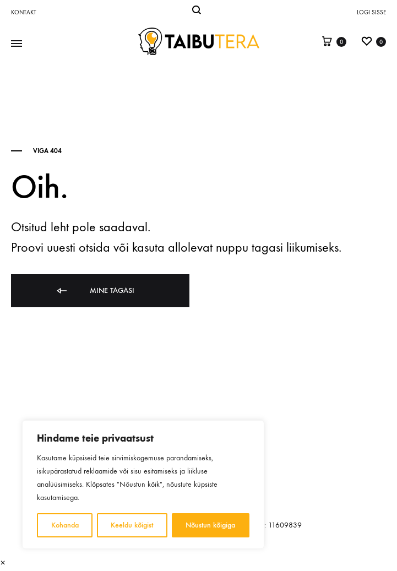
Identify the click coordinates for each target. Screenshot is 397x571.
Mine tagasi (94, 291)
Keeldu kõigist (132, 525)
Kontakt (23, 12)
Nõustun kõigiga (211, 525)
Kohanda (65, 525)
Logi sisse (371, 12)
